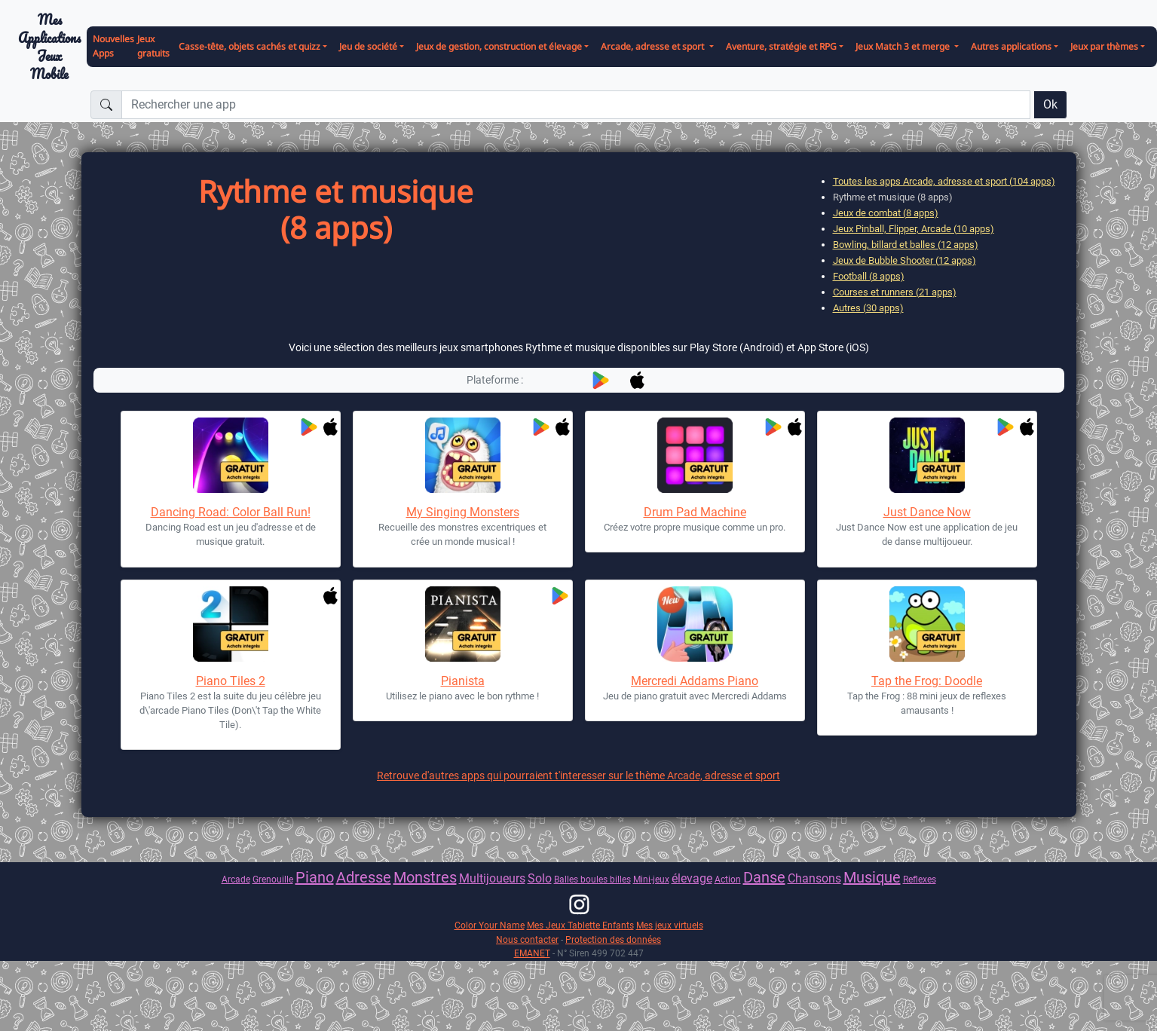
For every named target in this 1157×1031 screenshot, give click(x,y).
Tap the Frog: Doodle (926, 681)
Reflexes (919, 879)
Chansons (814, 878)
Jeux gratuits (153, 46)
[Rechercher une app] (575, 104)
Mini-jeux (651, 879)
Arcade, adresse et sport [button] (653, 46)
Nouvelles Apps (113, 46)
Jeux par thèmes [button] (1104, 46)
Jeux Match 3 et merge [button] (904, 46)
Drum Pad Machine (695, 512)
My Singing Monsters (462, 512)
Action (728, 879)
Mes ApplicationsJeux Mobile (49, 47)
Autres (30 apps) (868, 308)
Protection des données (613, 939)
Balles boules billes (592, 879)
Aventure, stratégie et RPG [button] (781, 46)
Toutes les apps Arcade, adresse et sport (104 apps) (944, 181)
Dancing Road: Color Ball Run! (231, 512)
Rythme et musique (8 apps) (893, 197)
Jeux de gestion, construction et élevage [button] (499, 46)
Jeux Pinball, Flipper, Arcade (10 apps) (913, 228)
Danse (764, 877)
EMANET (532, 953)
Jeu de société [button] (368, 46)
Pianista (463, 681)
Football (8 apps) (868, 276)
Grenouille (273, 879)
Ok (1050, 104)
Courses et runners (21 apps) (895, 292)
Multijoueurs (492, 878)
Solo (540, 878)
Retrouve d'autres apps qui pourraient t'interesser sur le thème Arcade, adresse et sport (578, 775)
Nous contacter (527, 939)
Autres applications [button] (1011, 46)
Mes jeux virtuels (669, 925)
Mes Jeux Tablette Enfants (580, 925)
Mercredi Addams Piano (694, 681)
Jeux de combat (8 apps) (885, 213)
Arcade (236, 879)
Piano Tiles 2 (230, 681)
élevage (692, 878)
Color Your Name (490, 925)
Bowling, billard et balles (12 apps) (905, 244)
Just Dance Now (927, 512)
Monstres (425, 877)
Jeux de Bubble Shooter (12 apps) (904, 260)
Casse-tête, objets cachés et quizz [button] (249, 46)
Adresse (363, 877)
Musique (872, 877)
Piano (314, 877)
